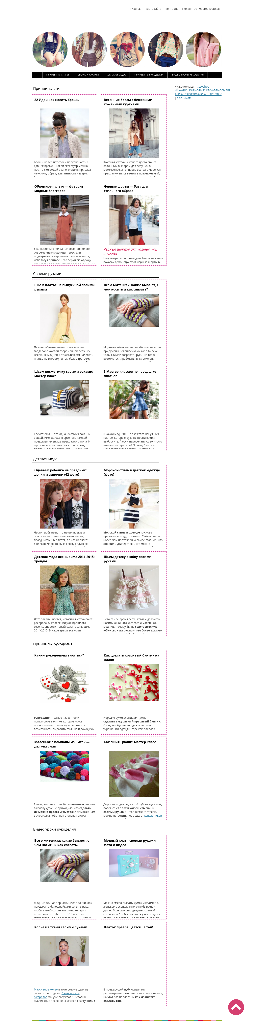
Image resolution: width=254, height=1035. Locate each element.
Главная (135, 9)
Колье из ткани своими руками (60, 927)
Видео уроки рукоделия (188, 74)
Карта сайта (153, 9)
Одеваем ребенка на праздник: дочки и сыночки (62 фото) (60, 472)
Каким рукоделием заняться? (59, 655)
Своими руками (88, 74)
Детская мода (117, 74)
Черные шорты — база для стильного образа (126, 188)
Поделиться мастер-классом (201, 9)
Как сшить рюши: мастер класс (130, 742)
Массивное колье (46, 989)
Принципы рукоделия (149, 74)
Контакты (171, 9)
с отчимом (184, 98)
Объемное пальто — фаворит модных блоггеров (59, 188)
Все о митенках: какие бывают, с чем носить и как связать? (131, 287)
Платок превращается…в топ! (128, 927)
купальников (153, 815)
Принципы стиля (57, 74)
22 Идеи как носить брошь (56, 100)
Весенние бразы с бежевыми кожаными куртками (128, 102)
